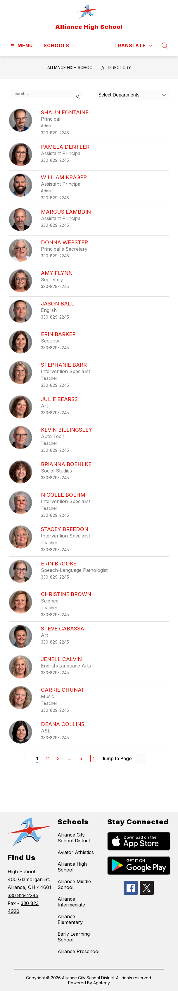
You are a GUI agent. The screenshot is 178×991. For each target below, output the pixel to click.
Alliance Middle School (74, 884)
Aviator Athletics (76, 852)
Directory (119, 67)
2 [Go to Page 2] (47, 758)
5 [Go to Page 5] (81, 758)
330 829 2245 (23, 895)
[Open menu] (21, 45)
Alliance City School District (74, 838)
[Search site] (165, 45)
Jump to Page (116, 758)
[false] (46, 93)
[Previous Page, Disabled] (24, 758)
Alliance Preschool (78, 951)
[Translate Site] (133, 45)
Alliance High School (71, 67)
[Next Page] (93, 758)
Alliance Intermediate (71, 902)
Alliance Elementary (70, 919)
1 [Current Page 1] (37, 758)
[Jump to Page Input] (140, 758)
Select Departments (119, 94)
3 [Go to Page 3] (58, 758)
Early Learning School (74, 937)
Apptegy (101, 982)
